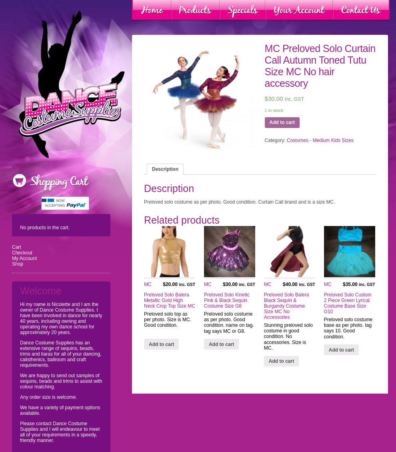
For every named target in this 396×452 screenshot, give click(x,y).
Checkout (22, 253)
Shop (17, 264)
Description (165, 169)
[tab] (165, 169)
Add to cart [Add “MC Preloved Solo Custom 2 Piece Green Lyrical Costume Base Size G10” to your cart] (341, 350)
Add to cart (282, 122)
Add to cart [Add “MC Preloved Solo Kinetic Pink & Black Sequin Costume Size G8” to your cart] (221, 344)
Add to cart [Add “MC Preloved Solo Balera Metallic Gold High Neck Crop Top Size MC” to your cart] (161, 344)
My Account (24, 258)
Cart (16, 247)
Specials (243, 10)
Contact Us (361, 10)
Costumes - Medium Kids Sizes (320, 140)
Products (196, 10)
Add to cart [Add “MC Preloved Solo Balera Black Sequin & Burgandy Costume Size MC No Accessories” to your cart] (281, 361)
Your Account (299, 10)
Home (152, 10)
